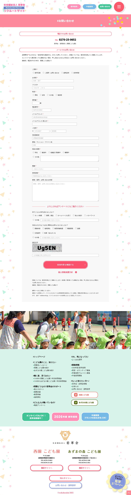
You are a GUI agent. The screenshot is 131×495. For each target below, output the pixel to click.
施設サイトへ (46, 468)
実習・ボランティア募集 (81, 370)
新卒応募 (37, 73)
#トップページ (39, 357)
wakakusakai (64, 493)
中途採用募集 (77, 375)
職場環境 (69, 228)
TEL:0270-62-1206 (84, 460)
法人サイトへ (65, 478)
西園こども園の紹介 (41, 368)
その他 (50, 95)
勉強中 (43, 152)
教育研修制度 (58, 228)
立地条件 (36, 233)
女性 (42, 95)
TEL (65, 40)
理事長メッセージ (40, 365)
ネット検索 (37, 215)
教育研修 (37, 394)
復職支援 (37, 392)
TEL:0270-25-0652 (46, 460)
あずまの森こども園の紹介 (44, 370)
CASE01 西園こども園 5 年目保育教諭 (48, 378)
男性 (35, 95)
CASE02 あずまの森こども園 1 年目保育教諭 (50, 381)
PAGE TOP (128, 492)
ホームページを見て (63, 215)
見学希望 (75, 73)
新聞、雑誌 (48, 215)
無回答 (59, 95)
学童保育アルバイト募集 (81, 373)
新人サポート (39, 389)
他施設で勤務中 (55, 152)
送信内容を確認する (65, 265)
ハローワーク (89, 215)
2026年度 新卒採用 (79, 368)
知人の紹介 (77, 215)
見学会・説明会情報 (79, 384)
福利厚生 (46, 228)
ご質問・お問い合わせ (51, 73)
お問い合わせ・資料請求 (81, 389)
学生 (35, 152)
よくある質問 (77, 359)
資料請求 (65, 73)
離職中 (66, 152)
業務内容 (36, 228)
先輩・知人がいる (49, 233)
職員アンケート (40, 405)
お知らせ (75, 386)
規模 (77, 228)
